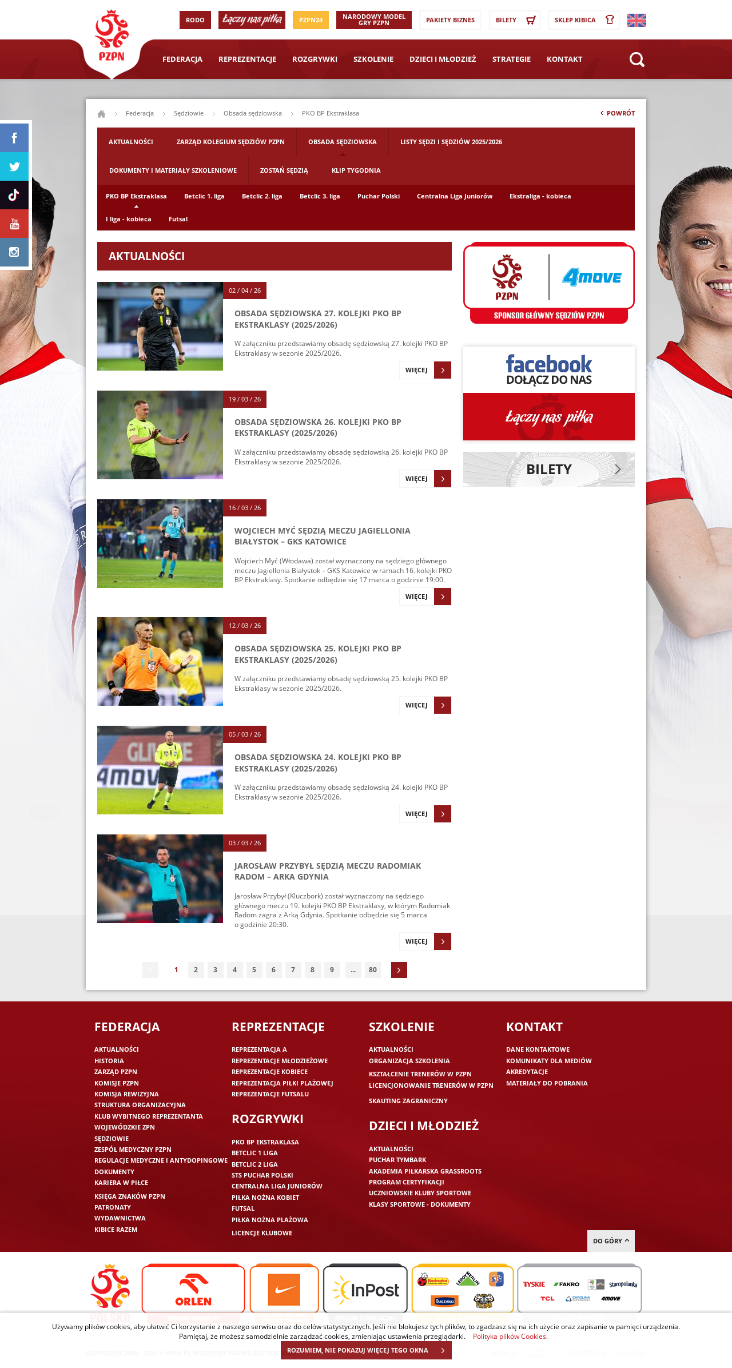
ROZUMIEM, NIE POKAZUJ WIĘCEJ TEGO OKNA (369, 1350)
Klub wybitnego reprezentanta (148, 1116)
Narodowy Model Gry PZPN (374, 19)
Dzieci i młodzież (442, 59)
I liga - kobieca (129, 218)
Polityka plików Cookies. (510, 1336)
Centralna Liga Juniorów (454, 196)
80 (373, 970)
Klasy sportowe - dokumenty (420, 1204)
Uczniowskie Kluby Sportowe (420, 1192)
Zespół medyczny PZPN (133, 1149)
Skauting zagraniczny (408, 1100)
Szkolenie (373, 59)
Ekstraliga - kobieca (540, 196)
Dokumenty (114, 1171)
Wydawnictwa (120, 1218)
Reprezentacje (247, 59)
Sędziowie (189, 113)
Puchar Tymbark (397, 1159)
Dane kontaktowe (538, 1049)
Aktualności (131, 141)
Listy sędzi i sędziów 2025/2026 (451, 141)
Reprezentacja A (259, 1049)
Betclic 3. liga (320, 196)
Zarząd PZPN (115, 1071)
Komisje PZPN (116, 1083)
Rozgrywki (314, 59)
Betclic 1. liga (204, 196)
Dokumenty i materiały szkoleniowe (173, 170)
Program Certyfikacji (406, 1182)
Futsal (178, 218)
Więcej (428, 370)
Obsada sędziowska (253, 113)
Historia (109, 1060)
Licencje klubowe (262, 1232)
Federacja (182, 59)
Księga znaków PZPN (129, 1196)
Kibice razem (115, 1229)
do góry (611, 1240)
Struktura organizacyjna (140, 1104)
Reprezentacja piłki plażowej (282, 1083)
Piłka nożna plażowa (270, 1219)
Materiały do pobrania (547, 1083)
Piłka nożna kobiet (265, 1197)
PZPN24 (311, 19)
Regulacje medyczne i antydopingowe (161, 1160)
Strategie (511, 59)
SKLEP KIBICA (587, 20)
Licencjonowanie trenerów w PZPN (431, 1085)
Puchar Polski (378, 196)
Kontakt (565, 59)
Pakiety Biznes (450, 19)
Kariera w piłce (121, 1182)
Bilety (517, 20)
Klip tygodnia (356, 170)
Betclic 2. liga (262, 196)
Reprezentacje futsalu (270, 1093)
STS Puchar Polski (262, 1175)
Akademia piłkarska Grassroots (425, 1171)
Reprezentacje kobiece (270, 1071)
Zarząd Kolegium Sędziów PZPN (231, 141)
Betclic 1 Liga (255, 1152)
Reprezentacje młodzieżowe (280, 1060)
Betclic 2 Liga (255, 1164)
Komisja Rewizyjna (126, 1093)
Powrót (616, 115)
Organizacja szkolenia (409, 1060)
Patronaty (112, 1207)
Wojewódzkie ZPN (124, 1127)
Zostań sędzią (284, 170)
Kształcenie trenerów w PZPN (420, 1073)
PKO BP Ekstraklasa (136, 196)
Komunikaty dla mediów (549, 1060)
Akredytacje (527, 1071)
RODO (195, 19)
